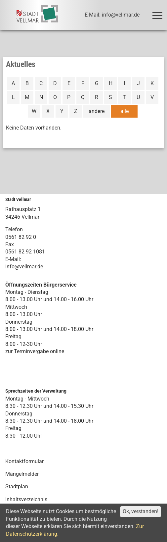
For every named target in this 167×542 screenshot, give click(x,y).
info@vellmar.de (24, 266)
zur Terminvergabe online (34, 351)
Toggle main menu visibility (158, 12)
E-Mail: (13, 259)
